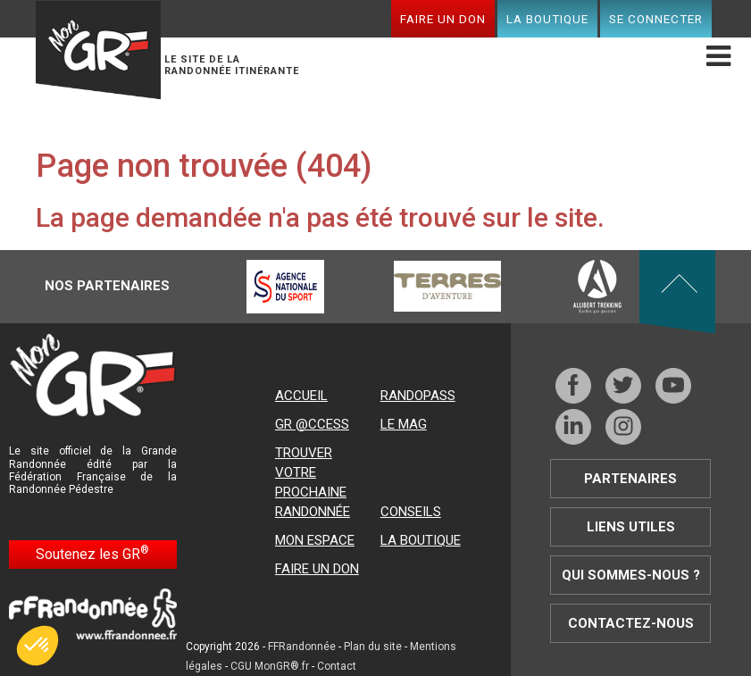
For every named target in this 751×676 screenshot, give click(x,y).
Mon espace (315, 540)
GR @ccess (312, 424)
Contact (336, 666)
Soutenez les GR (92, 553)
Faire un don (443, 19)
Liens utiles (631, 527)
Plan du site (373, 646)
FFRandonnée (302, 646)
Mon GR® (98, 50)
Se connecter (656, 19)
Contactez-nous (631, 623)
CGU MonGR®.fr (269, 666)
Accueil (301, 396)
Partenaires (630, 479)
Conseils (410, 512)
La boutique (547, 19)
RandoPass (417, 396)
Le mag (403, 424)
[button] (37, 645)
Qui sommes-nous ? (631, 575)
